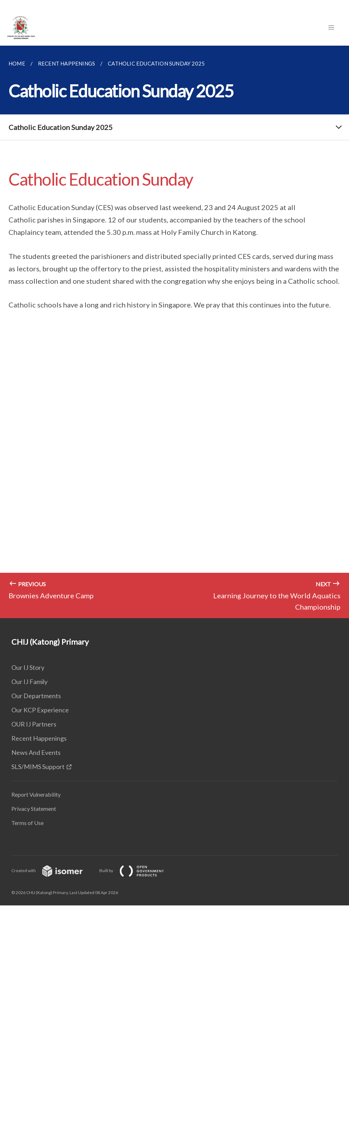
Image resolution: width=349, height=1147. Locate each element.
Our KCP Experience (40, 710)
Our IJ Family (29, 681)
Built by (137, 870)
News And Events (36, 752)
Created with (52, 870)
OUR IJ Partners (33, 724)
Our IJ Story (27, 667)
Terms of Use (27, 822)
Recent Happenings (39, 738)
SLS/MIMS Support (38, 766)
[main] (174, 332)
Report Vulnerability (36, 794)
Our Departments (36, 696)
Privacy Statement (33, 808)
